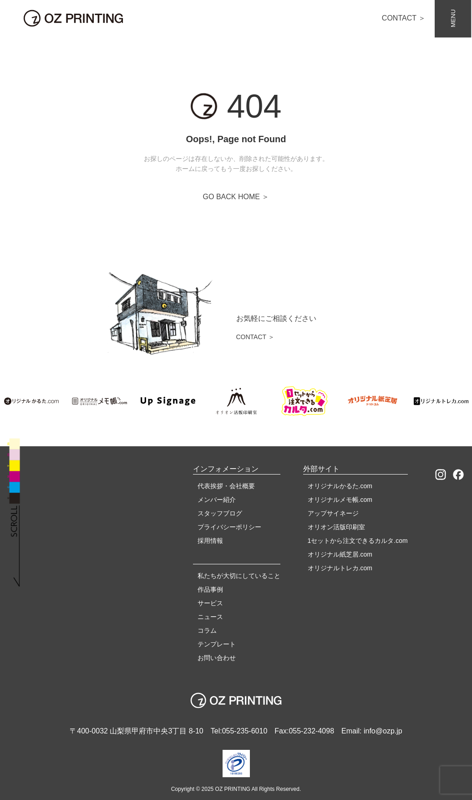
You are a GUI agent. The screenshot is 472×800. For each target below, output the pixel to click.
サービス (210, 603)
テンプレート (217, 644)
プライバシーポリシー (229, 527)
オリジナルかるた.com (340, 486)
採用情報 (210, 540)
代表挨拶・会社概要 (226, 486)
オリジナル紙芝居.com (340, 554)
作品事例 (210, 589)
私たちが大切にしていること (239, 575)
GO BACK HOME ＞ (236, 197)
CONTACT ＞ (404, 18)
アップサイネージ (333, 513)
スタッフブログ (220, 513)
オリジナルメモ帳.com (340, 499)
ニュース (210, 616)
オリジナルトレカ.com (340, 568)
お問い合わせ (217, 657)
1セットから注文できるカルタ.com (358, 540)
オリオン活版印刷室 (336, 527)
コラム (207, 630)
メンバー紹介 (217, 499)
